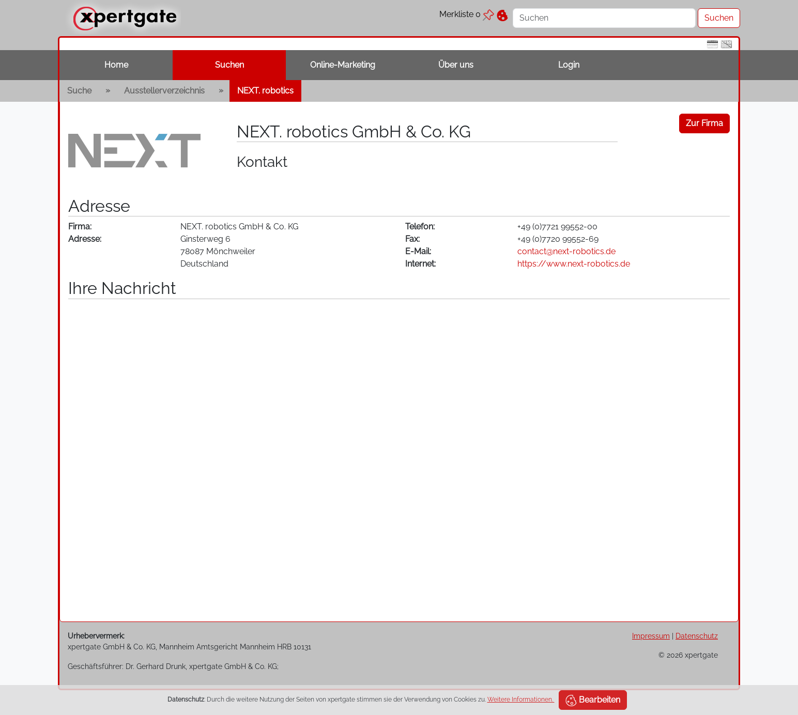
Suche (79, 91)
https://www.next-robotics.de (573, 264)
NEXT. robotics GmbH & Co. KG (354, 131)
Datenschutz (697, 635)
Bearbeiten (592, 700)
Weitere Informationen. (521, 699)
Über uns (455, 65)
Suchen (229, 65)
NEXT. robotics (265, 91)
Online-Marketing (342, 65)
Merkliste (466, 14)
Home (116, 65)
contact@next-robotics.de (566, 251)
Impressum (651, 635)
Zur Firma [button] (704, 123)
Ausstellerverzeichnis (164, 91)
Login (568, 65)
